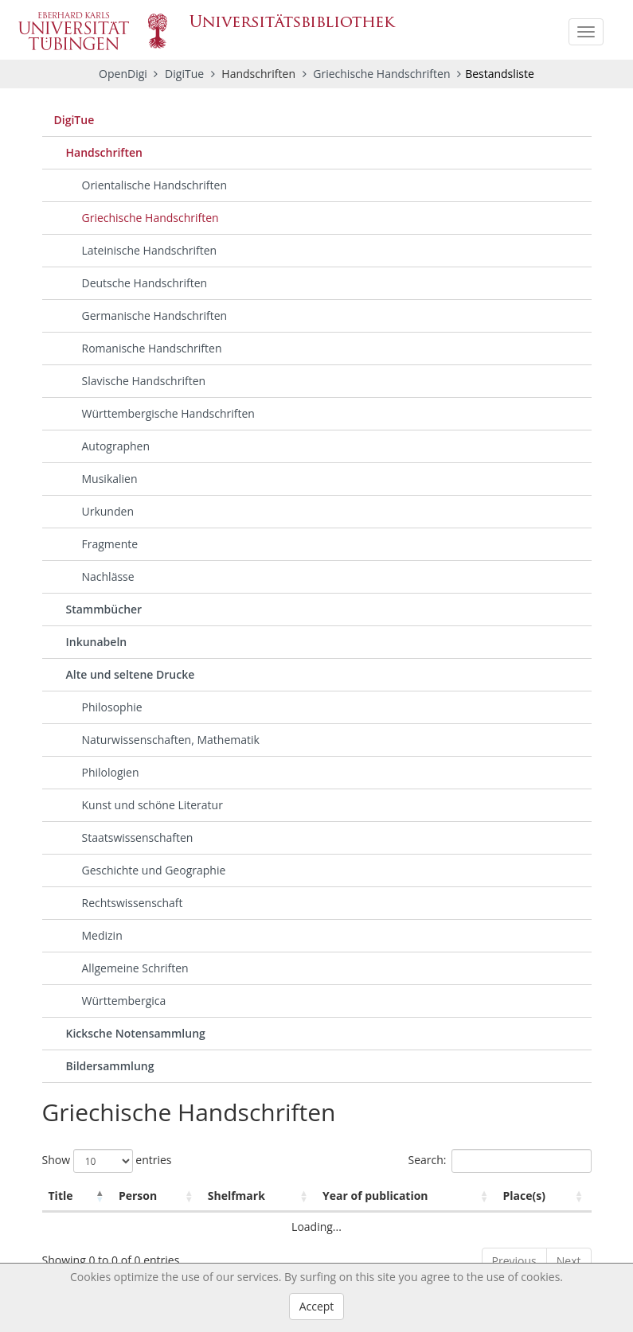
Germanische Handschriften (155, 315)
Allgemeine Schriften (135, 968)
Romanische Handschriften (152, 348)
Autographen (116, 446)
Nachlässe (108, 576)
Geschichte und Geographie (154, 870)
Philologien (110, 772)
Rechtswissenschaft (132, 902)
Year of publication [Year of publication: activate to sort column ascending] (375, 1195)
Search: (499, 1161)
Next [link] (569, 1260)
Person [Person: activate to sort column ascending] (138, 1195)
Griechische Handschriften (383, 73)
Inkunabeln (96, 641)
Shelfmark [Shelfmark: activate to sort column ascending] (236, 1195)
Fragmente (110, 543)
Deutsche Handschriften (145, 282)
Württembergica (124, 1000)
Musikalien (110, 478)
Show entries (107, 1161)
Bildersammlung (110, 1065)
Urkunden (108, 511)
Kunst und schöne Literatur (152, 804)
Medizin (102, 935)
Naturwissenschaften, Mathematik (171, 739)
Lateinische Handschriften (149, 250)
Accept (316, 1306)
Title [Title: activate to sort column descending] (61, 1195)
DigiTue (186, 73)
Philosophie (112, 707)
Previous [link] (514, 1260)
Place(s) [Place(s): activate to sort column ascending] (524, 1195)
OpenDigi (123, 73)
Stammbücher (104, 609)
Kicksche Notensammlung (135, 1033)
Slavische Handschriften (144, 380)
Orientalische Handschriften (155, 185)
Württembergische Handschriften (168, 413)
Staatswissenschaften (137, 837)
